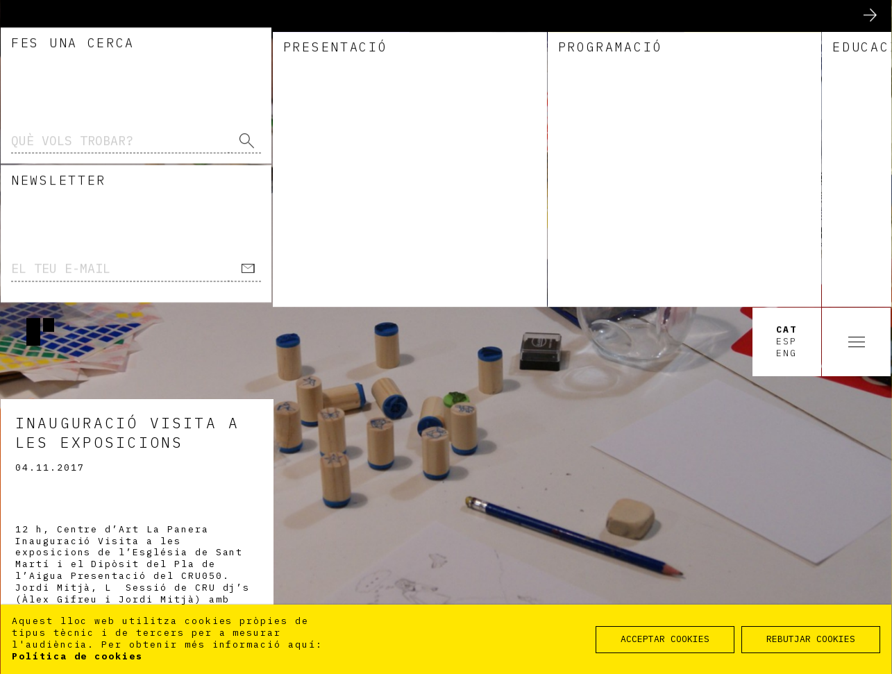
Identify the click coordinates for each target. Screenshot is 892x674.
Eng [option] (786, 46)
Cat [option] (786, 22)
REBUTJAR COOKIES (810, 639)
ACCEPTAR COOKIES (665, 639)
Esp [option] (786, 34)
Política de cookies (77, 656)
